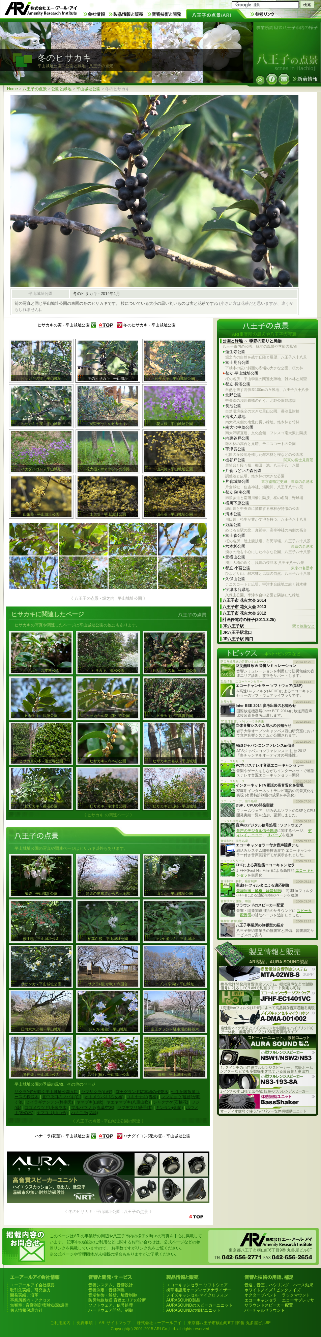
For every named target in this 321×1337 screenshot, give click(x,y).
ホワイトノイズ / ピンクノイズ (272, 1290)
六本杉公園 (269, 546)
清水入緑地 (235, 416)
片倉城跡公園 (269, 481)
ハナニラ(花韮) (84, 1112)
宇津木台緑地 (237, 589)
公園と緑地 (61, 88)
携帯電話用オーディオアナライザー (198, 1290)
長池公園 (233, 405)
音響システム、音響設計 (110, 1285)
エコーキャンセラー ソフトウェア (197, 1285)
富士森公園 (235, 535)
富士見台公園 (237, 362)
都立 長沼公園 (238, 384)
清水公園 (233, 514)
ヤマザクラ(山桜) (96, 1091)
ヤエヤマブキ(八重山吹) (128, 1102)
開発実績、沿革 (24, 1295)
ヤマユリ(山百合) (52, 1112)
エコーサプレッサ (298, 1300)
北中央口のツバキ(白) (61, 1096)
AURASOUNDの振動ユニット (193, 1310)
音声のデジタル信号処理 (256, 830)
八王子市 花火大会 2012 (244, 613)
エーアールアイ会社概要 (32, 1285)
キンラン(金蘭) (169, 1107)
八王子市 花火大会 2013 (244, 606)
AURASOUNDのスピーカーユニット (199, 1305)
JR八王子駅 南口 (238, 639)
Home (12, 88)
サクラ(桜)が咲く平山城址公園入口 (46, 1091)
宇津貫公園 (235, 449)
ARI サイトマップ (115, 1322)
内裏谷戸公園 (237, 438)
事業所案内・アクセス (30, 1300)
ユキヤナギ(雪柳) (142, 1096)
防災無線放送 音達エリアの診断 (117, 1300)
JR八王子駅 (269, 626)
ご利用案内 (60, 1322)
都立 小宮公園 (269, 568)
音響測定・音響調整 (106, 1290)
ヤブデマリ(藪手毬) (134, 1107)
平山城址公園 (88, 88)
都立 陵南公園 (238, 492)
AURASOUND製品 (183, 1300)
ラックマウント (296, 1295)
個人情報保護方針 (26, 1310)
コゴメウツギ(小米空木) (46, 1107)
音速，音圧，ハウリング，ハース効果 (278, 1285)
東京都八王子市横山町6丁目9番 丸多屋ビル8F (229, 1322)
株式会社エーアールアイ (159, 1322)
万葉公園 (233, 524)
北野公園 (233, 395)
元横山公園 (235, 557)
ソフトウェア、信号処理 (110, 1305)
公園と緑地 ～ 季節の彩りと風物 (252, 341)
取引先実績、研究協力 (30, 1290)
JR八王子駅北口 (237, 632)
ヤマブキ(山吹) (90, 1102)
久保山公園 (235, 578)
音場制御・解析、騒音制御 (258, 891)
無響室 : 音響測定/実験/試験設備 (39, 1305)
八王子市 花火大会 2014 (244, 600)
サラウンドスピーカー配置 (268, 1305)
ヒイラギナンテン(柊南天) (49, 1102)
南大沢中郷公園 (239, 427)
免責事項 (85, 1322)
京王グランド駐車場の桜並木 (142, 1091)
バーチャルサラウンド (264, 1310)
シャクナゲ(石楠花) (170, 1102)
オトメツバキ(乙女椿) (104, 1096)
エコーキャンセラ (260, 1300)
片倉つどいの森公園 (243, 470)
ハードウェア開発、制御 (110, 1310)
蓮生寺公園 (235, 351)
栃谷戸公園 (269, 460)
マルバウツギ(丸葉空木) (92, 1107)
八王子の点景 (35, 88)
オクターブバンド (260, 1295)
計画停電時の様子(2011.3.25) (249, 619)
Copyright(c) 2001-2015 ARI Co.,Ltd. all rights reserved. (160, 1329)
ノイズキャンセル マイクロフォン (197, 1295)
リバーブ (274, 835)
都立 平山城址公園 (242, 373)
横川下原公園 (237, 503)
